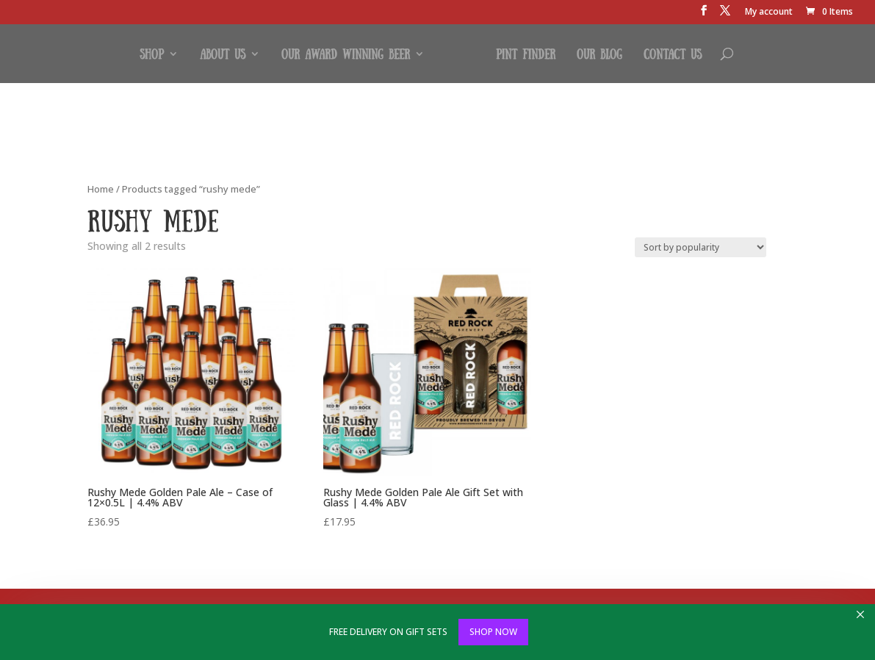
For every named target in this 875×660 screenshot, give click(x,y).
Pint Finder (525, 54)
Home (100, 189)
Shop (152, 54)
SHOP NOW (493, 631)
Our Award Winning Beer (345, 54)
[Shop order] (700, 247)
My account (769, 12)
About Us (222, 54)
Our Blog (599, 54)
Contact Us (673, 54)
